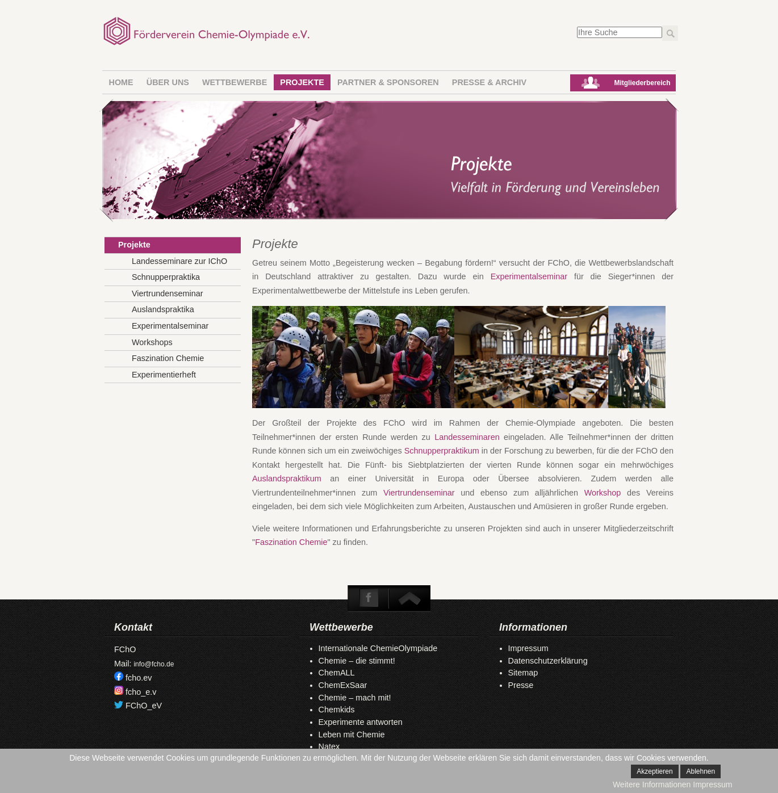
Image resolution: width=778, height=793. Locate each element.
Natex (329, 746)
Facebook (369, 598)
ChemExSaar (343, 685)
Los (670, 33)
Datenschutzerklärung (548, 660)
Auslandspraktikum (291, 478)
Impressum (528, 648)
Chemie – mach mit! (355, 697)
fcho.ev (139, 677)
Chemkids (337, 709)
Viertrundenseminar (418, 492)
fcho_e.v (141, 692)
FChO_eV (144, 705)
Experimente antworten (361, 722)
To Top (409, 598)
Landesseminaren (469, 437)
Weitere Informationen (652, 784)
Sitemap (523, 672)
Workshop (602, 492)
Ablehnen (700, 771)
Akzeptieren (654, 771)
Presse (521, 685)
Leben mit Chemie (352, 734)
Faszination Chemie (291, 542)
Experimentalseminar (532, 276)
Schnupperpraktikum (443, 450)
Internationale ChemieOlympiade (378, 648)
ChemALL (337, 672)
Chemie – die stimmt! (357, 660)
